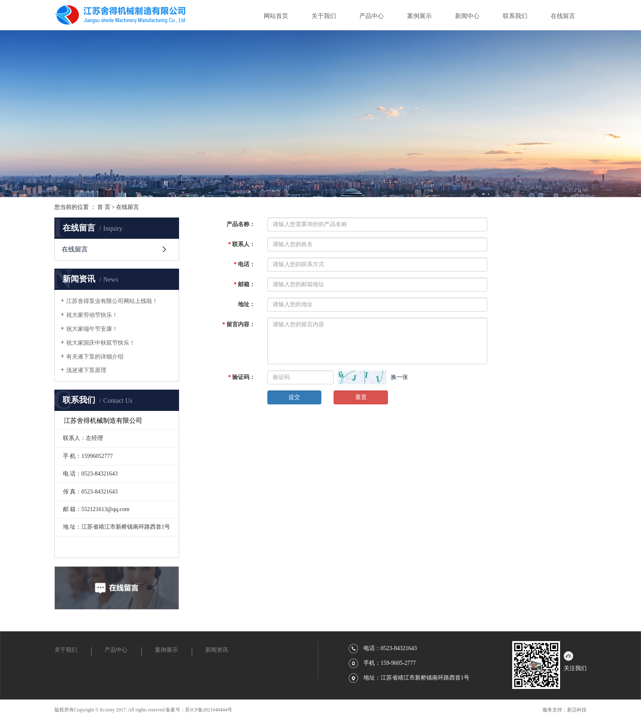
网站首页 (276, 16)
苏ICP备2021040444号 (208, 710)
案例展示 (419, 16)
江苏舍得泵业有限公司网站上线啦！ (112, 301)
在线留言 (563, 16)
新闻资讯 (216, 650)
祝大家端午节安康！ (92, 329)
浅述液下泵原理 (86, 370)
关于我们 (324, 16)
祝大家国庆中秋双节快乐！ (100, 343)
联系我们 (515, 16)
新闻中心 (467, 16)
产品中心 (371, 16)
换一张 (399, 377)
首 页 (103, 207)
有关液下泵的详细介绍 (94, 357)
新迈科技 (577, 710)
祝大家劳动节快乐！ (92, 315)
